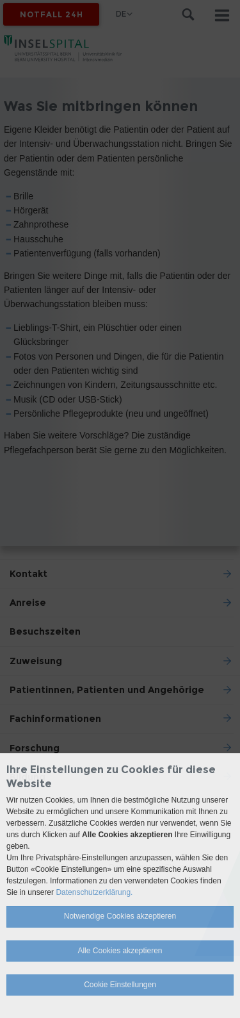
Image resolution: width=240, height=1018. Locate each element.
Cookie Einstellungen (120, 984)
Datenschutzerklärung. (94, 892)
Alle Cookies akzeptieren (119, 950)
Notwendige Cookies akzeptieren (120, 916)
